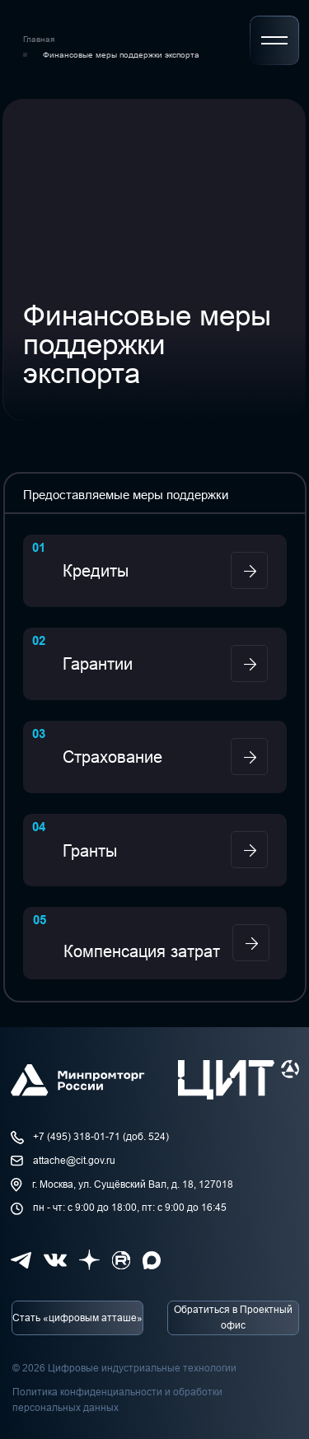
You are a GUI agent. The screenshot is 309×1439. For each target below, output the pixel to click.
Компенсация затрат (141, 951)
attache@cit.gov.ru (74, 1160)
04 (38, 827)
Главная (38, 39)
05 (39, 920)
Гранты (90, 851)
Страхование (112, 757)
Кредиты (96, 571)
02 (38, 640)
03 (38, 734)
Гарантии (98, 664)
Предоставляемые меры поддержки (125, 495)
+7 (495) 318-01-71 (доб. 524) (101, 1136)
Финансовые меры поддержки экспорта (121, 54)
